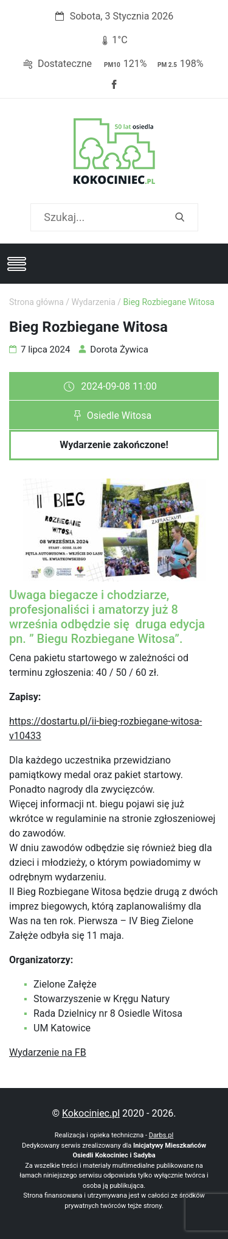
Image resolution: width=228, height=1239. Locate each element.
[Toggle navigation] (16, 264)
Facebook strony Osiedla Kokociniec (114, 84)
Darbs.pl (161, 1135)
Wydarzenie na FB (47, 1052)
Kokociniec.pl (91, 1113)
